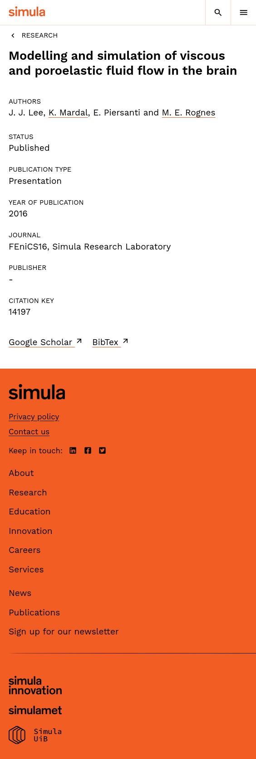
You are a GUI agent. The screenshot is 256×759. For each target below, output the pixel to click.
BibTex (111, 341)
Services (26, 569)
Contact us (29, 431)
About (21, 473)
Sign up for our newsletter (64, 631)
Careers (25, 550)
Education (30, 511)
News (20, 593)
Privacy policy (34, 416)
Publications (34, 612)
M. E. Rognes (189, 112)
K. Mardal (68, 112)
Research (33, 35)
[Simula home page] (37, 406)
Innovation (31, 531)
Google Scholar (46, 341)
